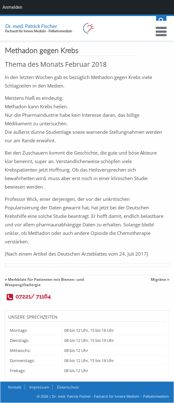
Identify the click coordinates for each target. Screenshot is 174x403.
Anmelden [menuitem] (12, 7)
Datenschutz (68, 387)
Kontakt (14, 387)
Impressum (39, 387)
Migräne (158, 279)
